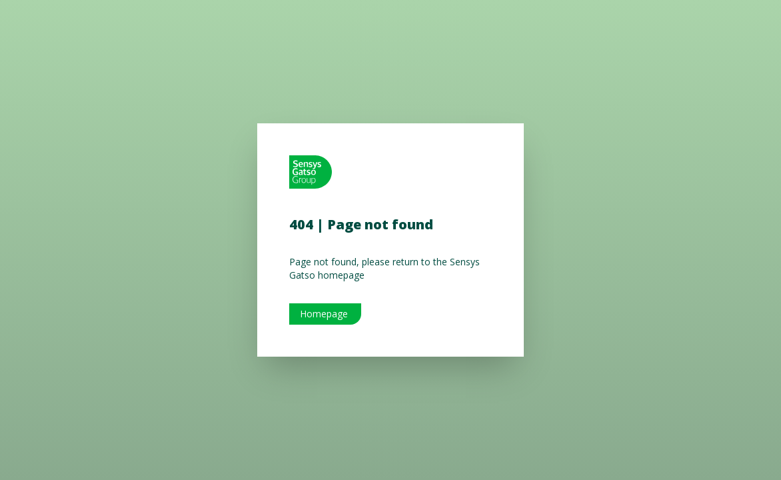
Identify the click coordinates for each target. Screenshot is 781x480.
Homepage (324, 313)
